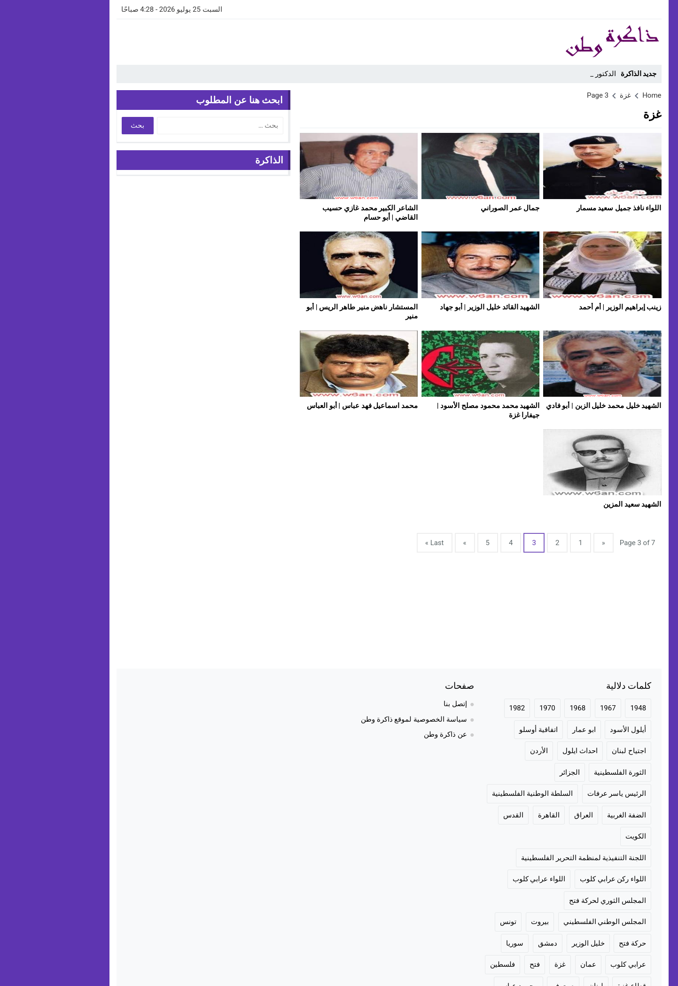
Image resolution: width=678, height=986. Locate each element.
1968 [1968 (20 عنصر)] (528, 708)
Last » (384, 543)
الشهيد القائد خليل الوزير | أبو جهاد (440, 307)
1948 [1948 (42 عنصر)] (588, 708)
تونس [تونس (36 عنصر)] (458, 921)
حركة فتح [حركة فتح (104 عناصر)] (582, 943)
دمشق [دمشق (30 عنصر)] (497, 943)
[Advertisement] (238, 40)
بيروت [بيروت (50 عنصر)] (490, 921)
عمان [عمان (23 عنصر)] (538, 964)
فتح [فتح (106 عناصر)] (485, 964)
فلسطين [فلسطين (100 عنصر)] (452, 964)
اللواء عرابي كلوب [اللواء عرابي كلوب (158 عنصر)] (489, 879)
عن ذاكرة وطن (395, 734)
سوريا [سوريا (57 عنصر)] (465, 943)
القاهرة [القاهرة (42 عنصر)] (499, 815)
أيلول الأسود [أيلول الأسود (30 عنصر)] (578, 729)
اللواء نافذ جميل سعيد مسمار (569, 208)
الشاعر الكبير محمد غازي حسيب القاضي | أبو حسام (320, 213)
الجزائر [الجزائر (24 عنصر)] (520, 772)
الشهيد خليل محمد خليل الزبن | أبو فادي (554, 405)
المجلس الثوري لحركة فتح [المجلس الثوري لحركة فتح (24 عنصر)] (557, 900)
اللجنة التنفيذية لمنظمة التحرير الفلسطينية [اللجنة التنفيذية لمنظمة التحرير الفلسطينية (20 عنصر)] (533, 858)
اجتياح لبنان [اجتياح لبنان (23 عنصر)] (579, 751)
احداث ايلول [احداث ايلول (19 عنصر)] (530, 751)
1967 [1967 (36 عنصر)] (558, 708)
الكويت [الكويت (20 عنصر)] (586, 836)
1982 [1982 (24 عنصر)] (467, 708)
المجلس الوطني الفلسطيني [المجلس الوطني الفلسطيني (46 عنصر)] (555, 921)
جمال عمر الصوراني (460, 208)
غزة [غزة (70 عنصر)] (510, 964)
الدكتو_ (556, 73)
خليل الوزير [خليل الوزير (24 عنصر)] (538, 943)
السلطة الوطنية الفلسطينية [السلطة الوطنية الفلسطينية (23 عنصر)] (482, 793)
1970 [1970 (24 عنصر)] (498, 708)
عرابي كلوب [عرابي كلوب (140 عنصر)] (578, 964)
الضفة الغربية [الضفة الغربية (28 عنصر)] (576, 815)
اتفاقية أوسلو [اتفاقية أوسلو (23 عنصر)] (488, 729)
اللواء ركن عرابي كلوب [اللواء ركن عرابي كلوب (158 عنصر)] (563, 879)
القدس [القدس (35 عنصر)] (463, 815)
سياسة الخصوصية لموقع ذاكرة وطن (364, 719)
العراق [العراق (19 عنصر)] (533, 815)
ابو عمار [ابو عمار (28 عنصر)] (534, 729)
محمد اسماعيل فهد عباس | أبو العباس (312, 405)
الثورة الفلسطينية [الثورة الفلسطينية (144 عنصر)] (570, 772)
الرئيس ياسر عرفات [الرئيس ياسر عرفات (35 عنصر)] (567, 793)
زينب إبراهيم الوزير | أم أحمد (570, 307)
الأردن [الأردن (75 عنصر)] (489, 751)
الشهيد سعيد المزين (582, 504)
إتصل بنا (405, 704)
